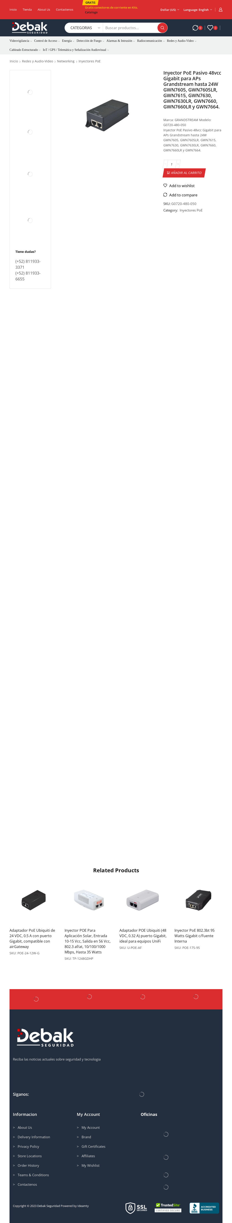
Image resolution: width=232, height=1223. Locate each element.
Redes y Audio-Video (181, 40)
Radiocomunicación (151, 40)
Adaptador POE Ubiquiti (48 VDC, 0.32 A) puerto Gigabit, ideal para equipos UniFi (143, 936)
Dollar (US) (168, 10)
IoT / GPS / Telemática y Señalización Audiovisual (76, 50)
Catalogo (91, 12)
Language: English (196, 10)
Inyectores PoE (90, 61)
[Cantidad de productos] (172, 164)
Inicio (13, 9)
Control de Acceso (47, 40)
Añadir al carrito (186, 173)
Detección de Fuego (90, 40)
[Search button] (162, 28)
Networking (66, 61)
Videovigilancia (21, 40)
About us (44, 9)
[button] (90, 2)
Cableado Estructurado (25, 50)
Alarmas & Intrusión (120, 40)
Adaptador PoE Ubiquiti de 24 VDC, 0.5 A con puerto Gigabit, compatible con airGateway (32, 938)
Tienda (27, 9)
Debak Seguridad (48, 1206)
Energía (68, 40)
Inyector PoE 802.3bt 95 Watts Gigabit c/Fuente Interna (194, 936)
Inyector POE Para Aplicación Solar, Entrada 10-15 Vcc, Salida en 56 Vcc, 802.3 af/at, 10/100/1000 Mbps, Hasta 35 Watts (88, 941)
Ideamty (83, 1206)
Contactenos (64, 9)
